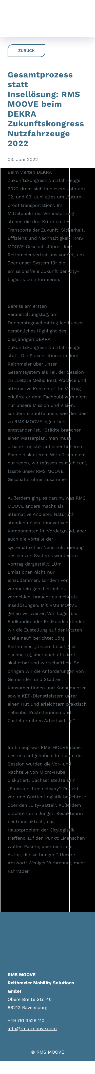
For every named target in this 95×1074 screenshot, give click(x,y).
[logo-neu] (13, 14)
